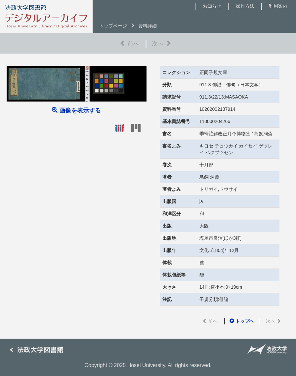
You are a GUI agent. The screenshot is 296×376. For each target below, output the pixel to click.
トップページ (113, 25)
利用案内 (278, 6)
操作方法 (245, 6)
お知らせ (212, 6)
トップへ (242, 321)
